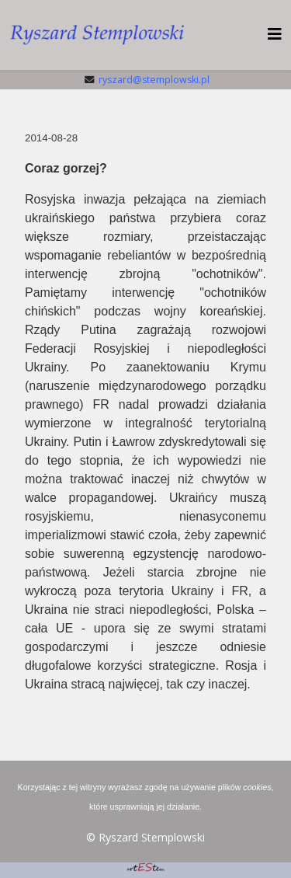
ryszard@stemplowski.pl (154, 79)
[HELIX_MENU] (275, 34)
